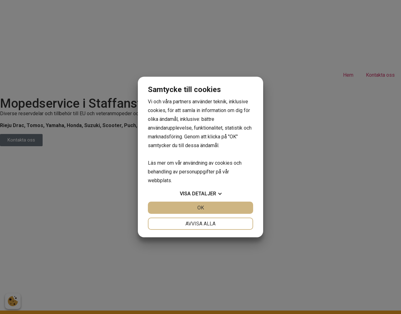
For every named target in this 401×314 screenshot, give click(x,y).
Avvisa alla (200, 224)
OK (200, 208)
